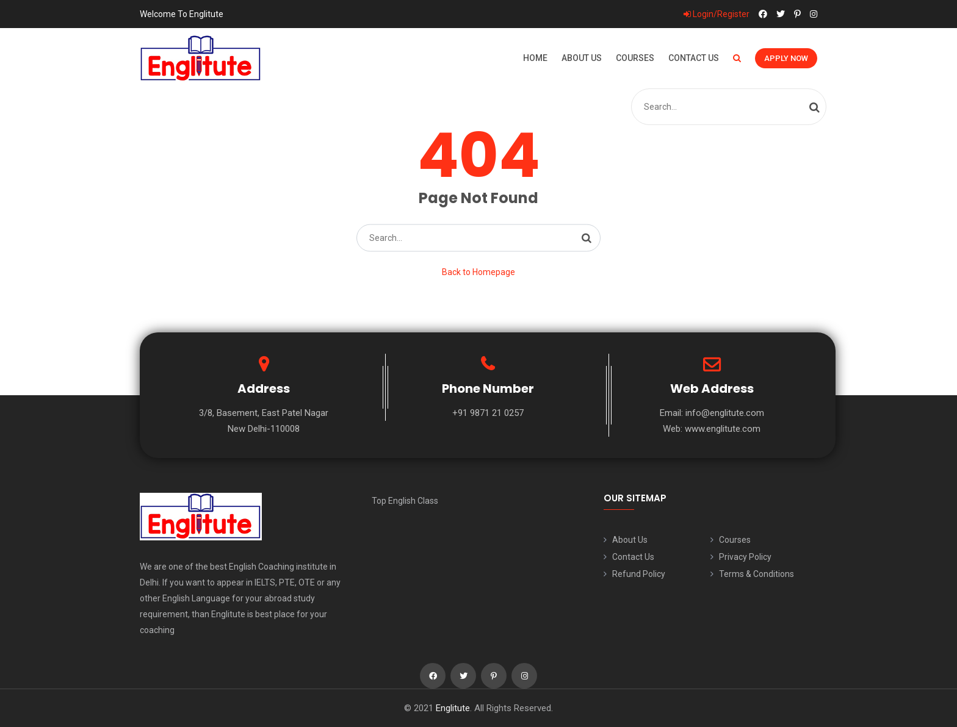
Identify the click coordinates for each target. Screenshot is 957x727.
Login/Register (716, 14)
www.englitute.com (722, 428)
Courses (635, 58)
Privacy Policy (745, 557)
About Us (582, 58)
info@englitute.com (724, 412)
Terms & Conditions (756, 574)
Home (535, 58)
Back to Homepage (478, 272)
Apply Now (786, 58)
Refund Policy (638, 574)
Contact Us (693, 58)
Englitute (453, 708)
